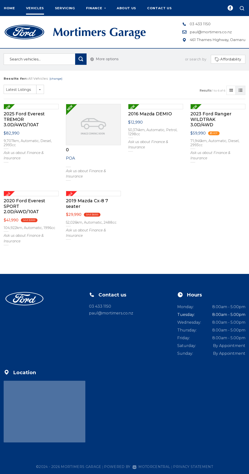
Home (9, 8)
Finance (96, 8)
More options (104, 59)
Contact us (159, 8)
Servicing (65, 8)
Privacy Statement (193, 467)
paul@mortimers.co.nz (211, 32)
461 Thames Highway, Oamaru (217, 39)
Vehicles (35, 8)
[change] (56, 78)
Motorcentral (151, 467)
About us (126, 8)
